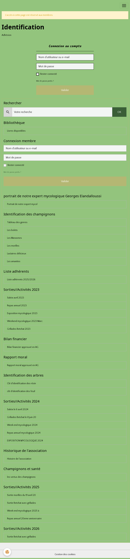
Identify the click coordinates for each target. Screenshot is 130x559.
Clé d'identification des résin (21, 383)
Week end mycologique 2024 (22, 425)
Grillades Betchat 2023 (18, 329)
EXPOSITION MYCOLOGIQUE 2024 (25, 440)
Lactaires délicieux (16, 253)
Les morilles (13, 245)
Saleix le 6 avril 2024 (17, 409)
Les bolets (12, 230)
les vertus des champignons (21, 477)
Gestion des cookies (65, 554)
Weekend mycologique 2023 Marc (24, 321)
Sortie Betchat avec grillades (21, 503)
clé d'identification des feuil (21, 391)
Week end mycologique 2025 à (23, 510)
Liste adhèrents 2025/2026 (21, 279)
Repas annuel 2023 (17, 305)
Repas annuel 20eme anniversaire (24, 518)
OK (119, 112)
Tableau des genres (17, 222)
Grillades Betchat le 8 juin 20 (21, 417)
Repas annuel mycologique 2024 (23, 433)
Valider (65, 90)
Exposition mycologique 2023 (22, 313)
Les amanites (13, 261)
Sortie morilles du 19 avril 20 (21, 495)
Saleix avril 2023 (15, 297)
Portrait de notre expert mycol (22, 204)
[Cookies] (7, 552)
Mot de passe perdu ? (45, 81)
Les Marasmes (14, 238)
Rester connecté (48, 74)
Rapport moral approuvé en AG (23, 365)
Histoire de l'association (19, 458)
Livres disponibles (16, 131)
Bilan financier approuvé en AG (22, 347)
